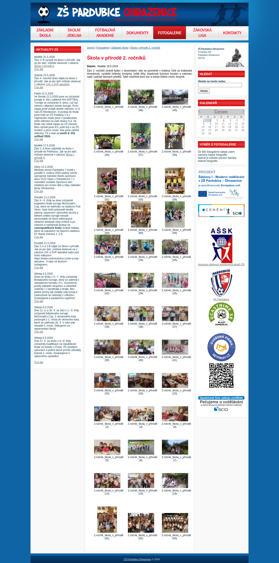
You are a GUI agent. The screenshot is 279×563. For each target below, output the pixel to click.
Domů (90, 47)
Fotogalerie (102, 47)
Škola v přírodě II (44, 66)
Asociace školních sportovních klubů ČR (221, 264)
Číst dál (38, 69)
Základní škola (119, 47)
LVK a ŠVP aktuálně (57, 84)
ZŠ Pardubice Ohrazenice (137, 559)
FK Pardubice (221, 299)
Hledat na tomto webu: (212, 81)
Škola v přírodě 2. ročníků (145, 47)
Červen (221, 112)
